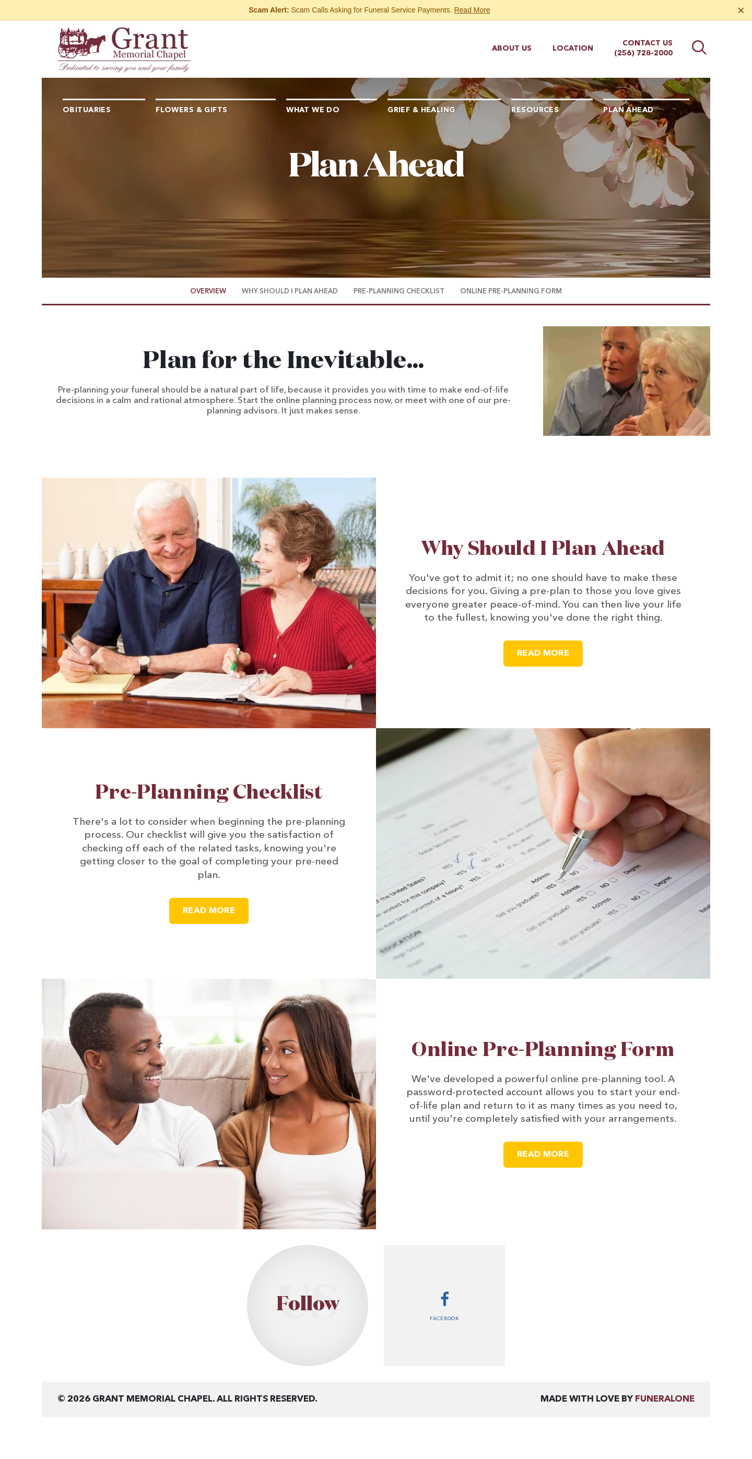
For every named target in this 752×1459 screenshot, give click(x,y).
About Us (512, 48)
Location (573, 48)
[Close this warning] (741, 10)
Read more (550, 649)
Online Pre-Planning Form (543, 1050)
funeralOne (665, 1399)
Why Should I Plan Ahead (543, 549)
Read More (472, 10)
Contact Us (647, 43)
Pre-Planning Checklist (209, 793)
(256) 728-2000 (643, 53)
